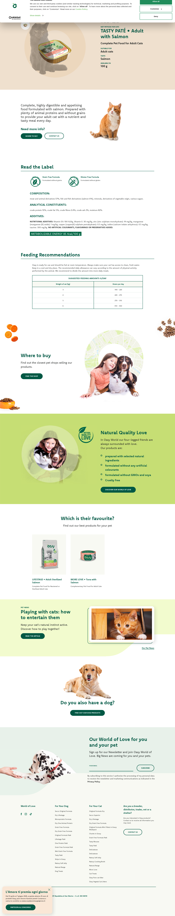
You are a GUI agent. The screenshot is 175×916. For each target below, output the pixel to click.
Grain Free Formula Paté (64, 847)
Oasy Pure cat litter (96, 878)
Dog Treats (59, 871)
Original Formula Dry (96, 811)
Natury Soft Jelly (61, 863)
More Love (93, 870)
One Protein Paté (61, 843)
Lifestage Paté (60, 839)
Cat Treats (93, 874)
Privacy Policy (94, 781)
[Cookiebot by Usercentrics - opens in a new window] (15, 22)
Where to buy (31, 136)
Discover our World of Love (118, 490)
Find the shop (31, 376)
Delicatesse (93, 850)
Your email (93, 766)
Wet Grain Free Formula (64, 851)
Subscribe (145, 768)
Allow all (156, 6)
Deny (156, 21)
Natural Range (60, 867)
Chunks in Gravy (95, 834)
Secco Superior (94, 815)
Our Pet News (148, 648)
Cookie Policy (82, 14)
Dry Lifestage (60, 815)
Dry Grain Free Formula (63, 831)
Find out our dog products (87, 713)
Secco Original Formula (63, 811)
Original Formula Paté (63, 835)
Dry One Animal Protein (63, 823)
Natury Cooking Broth (97, 862)
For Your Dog (61, 806)
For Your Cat (95, 806)
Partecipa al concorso (20, 907)
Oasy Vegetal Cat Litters (98, 882)
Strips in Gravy (60, 859)
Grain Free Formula (62, 827)
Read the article (32, 636)
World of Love (28, 806)
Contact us (54, 136)
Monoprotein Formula (63, 819)
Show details (35, 20)
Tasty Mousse (94, 842)
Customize (156, 14)
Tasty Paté (59, 855)
